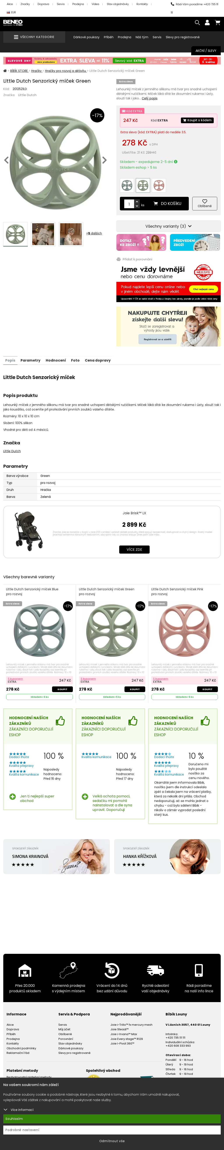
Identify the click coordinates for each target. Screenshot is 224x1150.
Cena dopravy (100, 357)
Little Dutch (27, 95)
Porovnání (65, 1036)
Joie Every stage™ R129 (126, 1036)
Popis (10, 357)
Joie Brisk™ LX (134, 510)
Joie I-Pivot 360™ (122, 1041)
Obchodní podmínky (21, 1046)
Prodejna (78, 4)
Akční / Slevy (206, 50)
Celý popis (150, 98)
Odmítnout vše (112, 1141)
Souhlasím (14, 1119)
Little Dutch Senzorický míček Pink (177, 589)
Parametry (31, 357)
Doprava (43, 4)
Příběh (109, 37)
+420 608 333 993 (178, 1043)
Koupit (62, 687)
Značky (25, 4)
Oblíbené (65, 1032)
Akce (10, 4)
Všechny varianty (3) (168, 224)
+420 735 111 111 (175, 1035)
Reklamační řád (18, 1051)
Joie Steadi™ (119, 1027)
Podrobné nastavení (22, 1130)
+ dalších (94, 233)
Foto (77, 357)
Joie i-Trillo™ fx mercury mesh (131, 1022)
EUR (11, 12)
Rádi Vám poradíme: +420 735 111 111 (194, 8)
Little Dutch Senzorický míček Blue (32, 589)
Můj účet (64, 1027)
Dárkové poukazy (87, 37)
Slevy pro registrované (183, 37)
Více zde (134, 546)
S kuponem (15, 676)
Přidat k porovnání (134, 257)
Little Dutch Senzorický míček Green (106, 589)
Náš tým (142, 37)
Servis (61, 4)
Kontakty (142, 4)
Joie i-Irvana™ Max (123, 1032)
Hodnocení (57, 357)
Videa (95, 4)
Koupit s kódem (197, 120)
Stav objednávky (118, 4)
